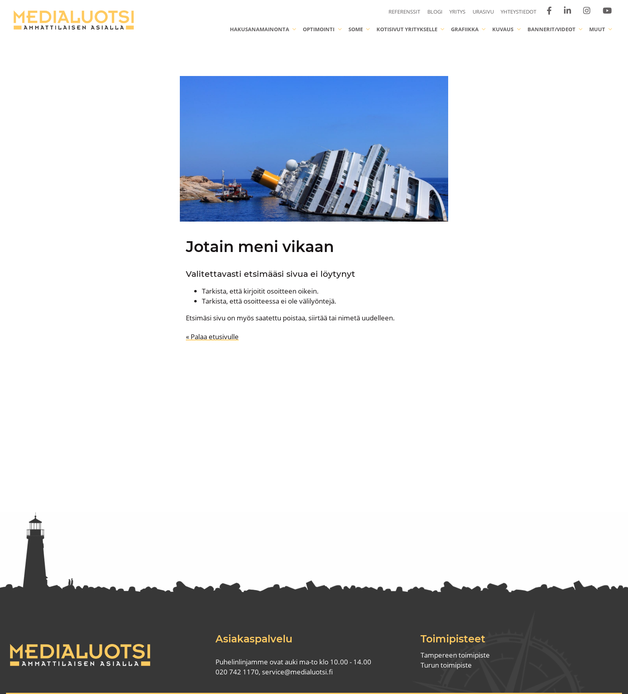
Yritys (457, 11)
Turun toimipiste (446, 665)
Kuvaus (502, 29)
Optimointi (318, 29)
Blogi (435, 11)
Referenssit (404, 11)
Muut (597, 29)
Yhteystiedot (518, 11)
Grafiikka (465, 29)
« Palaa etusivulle (212, 336)
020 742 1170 (237, 671)
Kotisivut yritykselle (406, 29)
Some (355, 29)
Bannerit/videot (551, 29)
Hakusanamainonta (259, 29)
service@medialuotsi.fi (297, 671)
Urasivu (483, 11)
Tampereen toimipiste (455, 655)
